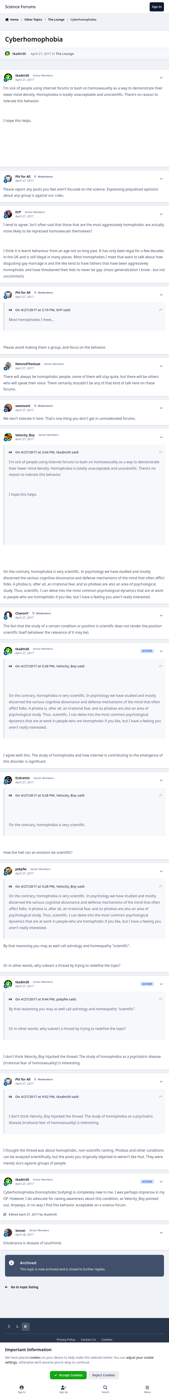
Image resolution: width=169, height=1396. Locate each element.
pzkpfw (20, 869)
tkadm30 (19, 53)
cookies (35, 1357)
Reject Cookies (103, 1375)
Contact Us (88, 1340)
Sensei (20, 1231)
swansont (22, 406)
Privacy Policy (66, 1340)
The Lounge (65, 53)
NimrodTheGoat (27, 364)
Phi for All (22, 177)
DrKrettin (22, 778)
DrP (18, 212)
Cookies (106, 1340)
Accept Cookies (68, 1375)
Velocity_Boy (25, 435)
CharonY (22, 613)
